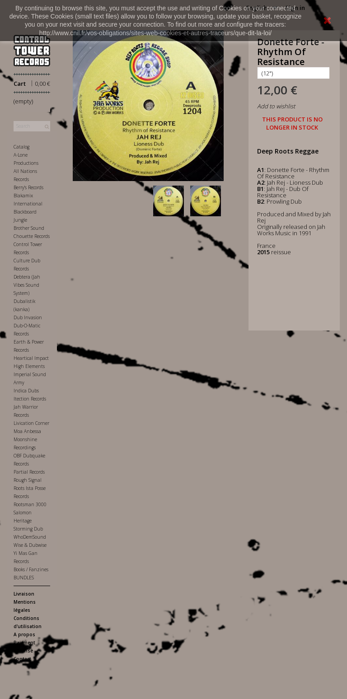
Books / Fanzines (31, 569)
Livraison (24, 594)
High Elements (29, 366)
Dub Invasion (28, 317)
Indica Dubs (26, 390)
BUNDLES (24, 577)
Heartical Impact (31, 358)
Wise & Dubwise (30, 545)
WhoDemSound (30, 537)
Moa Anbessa (27, 431)
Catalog (21, 147)
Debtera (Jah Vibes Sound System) (27, 285)
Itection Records (30, 399)
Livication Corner (31, 423)
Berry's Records (28, 187)
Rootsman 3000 (30, 504)
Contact (22, 659)
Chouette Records (32, 236)
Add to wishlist (276, 106)
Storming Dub (28, 529)
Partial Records (29, 472)
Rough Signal (28, 480)
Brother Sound (29, 228)
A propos (24, 634)
